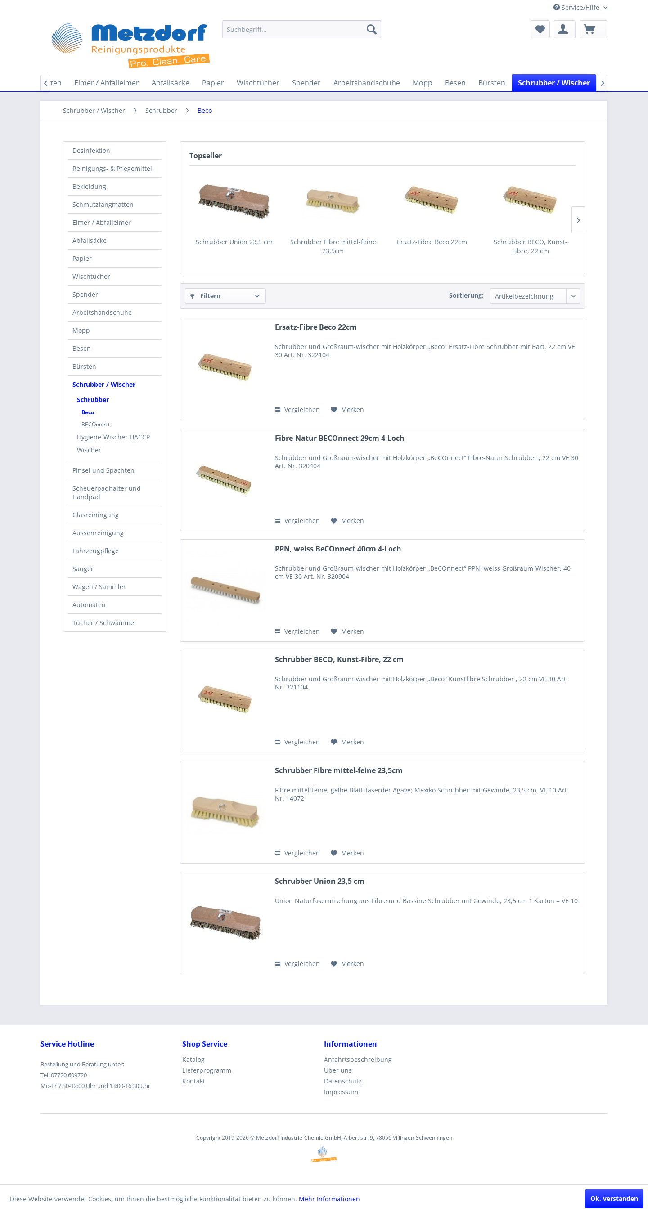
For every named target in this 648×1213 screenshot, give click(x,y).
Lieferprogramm (206, 1070)
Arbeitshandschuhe (102, 312)
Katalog (193, 1059)
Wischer (89, 450)
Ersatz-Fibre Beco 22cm (432, 241)
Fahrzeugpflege (95, 550)
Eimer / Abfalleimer (101, 222)
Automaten (89, 604)
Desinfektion (91, 150)
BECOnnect (95, 424)
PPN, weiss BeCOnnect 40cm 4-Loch (338, 549)
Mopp (81, 330)
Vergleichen (297, 409)
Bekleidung (89, 186)
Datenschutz (343, 1081)
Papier (82, 258)
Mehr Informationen (329, 1199)
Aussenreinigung (98, 532)
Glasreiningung (95, 514)
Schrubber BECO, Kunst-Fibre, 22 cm (530, 246)
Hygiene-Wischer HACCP (113, 437)
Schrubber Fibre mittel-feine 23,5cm (333, 246)
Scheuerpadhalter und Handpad (106, 492)
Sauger (83, 568)
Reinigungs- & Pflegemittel (112, 168)
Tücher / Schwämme (103, 622)
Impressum (341, 1092)
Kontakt (193, 1081)
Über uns (338, 1070)
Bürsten (84, 366)
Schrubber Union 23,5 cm (234, 241)
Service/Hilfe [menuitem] (577, 7)
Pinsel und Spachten (103, 470)
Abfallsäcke (89, 240)
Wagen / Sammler (99, 586)
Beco (87, 412)
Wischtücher (91, 276)
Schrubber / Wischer (103, 384)
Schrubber (93, 399)
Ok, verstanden (614, 1198)
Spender (85, 294)
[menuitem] (301, 29)
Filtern (205, 295)
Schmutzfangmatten (103, 204)
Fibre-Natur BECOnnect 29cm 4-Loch (340, 438)
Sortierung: (466, 295)
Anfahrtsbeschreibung (358, 1059)
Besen (81, 348)
